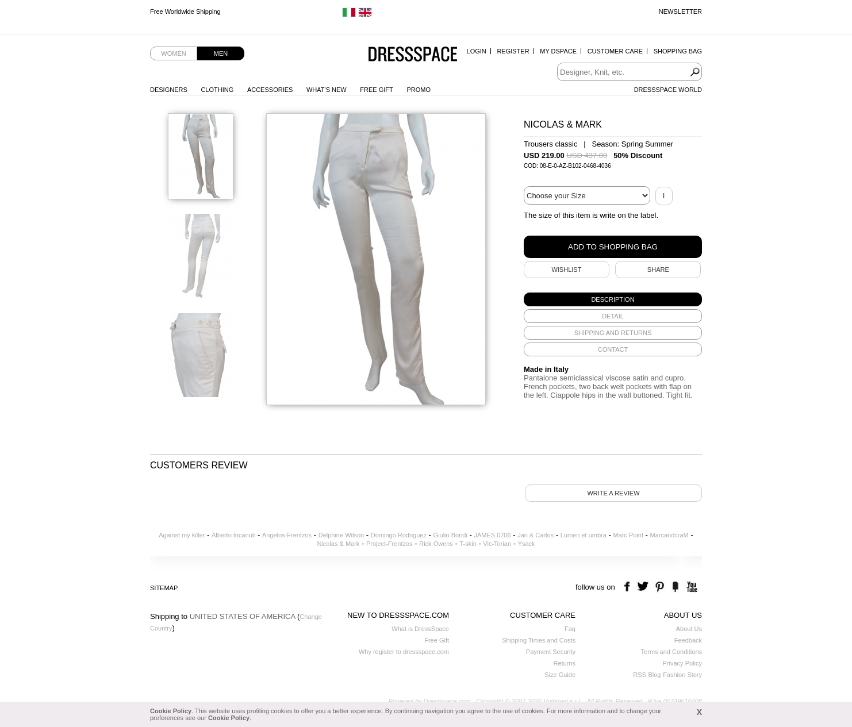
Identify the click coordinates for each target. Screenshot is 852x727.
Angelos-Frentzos (287, 535)
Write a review (613, 493)
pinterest (659, 587)
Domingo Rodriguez (399, 535)
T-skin (467, 543)
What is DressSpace (420, 628)
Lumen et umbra (584, 535)
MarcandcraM (669, 535)
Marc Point (628, 535)
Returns (564, 663)
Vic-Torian (497, 543)
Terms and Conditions (671, 651)
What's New (326, 89)
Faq (570, 628)
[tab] (613, 299)
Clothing (217, 89)
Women (173, 53)
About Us (689, 628)
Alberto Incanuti (233, 535)
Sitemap (164, 587)
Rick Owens (436, 543)
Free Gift (376, 89)
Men (221, 53)
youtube (691, 587)
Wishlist (566, 269)
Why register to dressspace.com (404, 651)
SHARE (658, 269)
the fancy (675, 587)
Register (513, 51)
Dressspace (413, 55)
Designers (168, 89)
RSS (639, 674)
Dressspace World (668, 89)
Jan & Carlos (535, 535)
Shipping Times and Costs (538, 640)
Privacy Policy (682, 663)
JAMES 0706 (492, 535)
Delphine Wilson (341, 535)
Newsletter (680, 11)
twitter (644, 587)
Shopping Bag (678, 51)
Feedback (688, 640)
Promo (418, 89)
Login (476, 51)
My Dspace (558, 51)
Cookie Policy (170, 710)
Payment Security (550, 651)
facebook (628, 587)
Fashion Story (682, 674)
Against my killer (182, 535)
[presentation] (613, 299)
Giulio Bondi (450, 535)
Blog (654, 674)
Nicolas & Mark (338, 543)
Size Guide (559, 674)
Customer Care (615, 51)
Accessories (270, 89)
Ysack (526, 543)
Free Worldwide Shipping (185, 11)
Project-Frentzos (389, 543)
